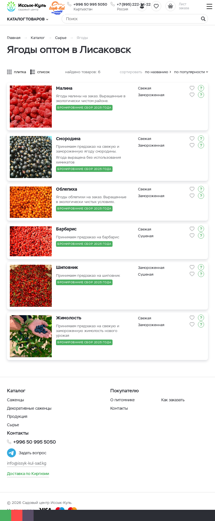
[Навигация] (209, 6)
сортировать (131, 72)
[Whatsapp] (5, 515)
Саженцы (15, 399)
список (43, 72)
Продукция (17, 416)
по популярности (189, 72)
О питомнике (122, 399)
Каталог (38, 37)
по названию (156, 72)
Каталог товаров (27, 19)
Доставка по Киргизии (28, 473)
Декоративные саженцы (29, 408)
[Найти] (203, 19)
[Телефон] (16, 515)
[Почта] (28, 515)
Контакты (119, 408)
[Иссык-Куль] (26, 6)
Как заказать (172, 399)
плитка (20, 72)
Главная (13, 37)
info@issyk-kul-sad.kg (26, 463)
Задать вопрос (32, 452)
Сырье (60, 37)
